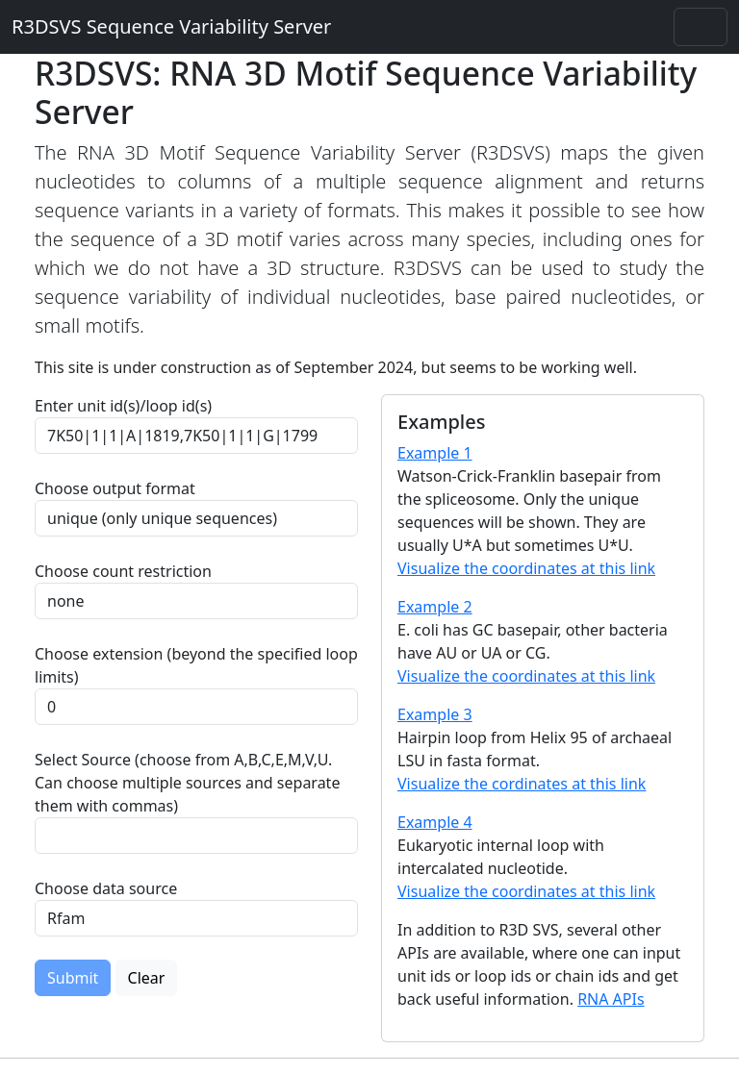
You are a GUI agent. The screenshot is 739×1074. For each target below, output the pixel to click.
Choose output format (115, 488)
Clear (147, 977)
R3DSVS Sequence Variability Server (171, 26)
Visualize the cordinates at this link (521, 783)
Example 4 (434, 822)
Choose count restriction (123, 571)
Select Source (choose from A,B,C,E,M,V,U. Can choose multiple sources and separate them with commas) (187, 782)
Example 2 (434, 606)
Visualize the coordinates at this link (526, 568)
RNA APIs (611, 999)
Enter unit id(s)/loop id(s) (127, 405)
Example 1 (434, 452)
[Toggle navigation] (700, 27)
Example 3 (434, 714)
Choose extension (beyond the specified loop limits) (196, 665)
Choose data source (106, 888)
